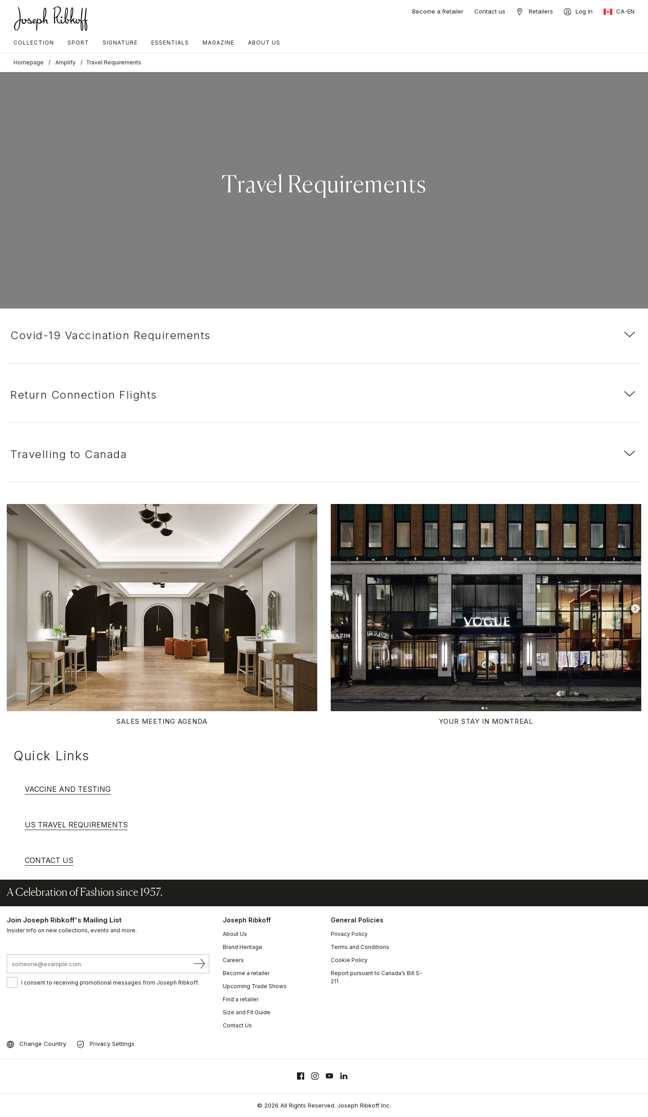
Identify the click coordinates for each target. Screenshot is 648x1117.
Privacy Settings (112, 1043)
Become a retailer (246, 973)
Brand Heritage (242, 947)
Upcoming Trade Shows (255, 986)
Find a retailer (240, 999)
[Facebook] (300, 1076)
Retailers (541, 11)
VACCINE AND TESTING (68, 789)
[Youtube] (329, 1076)
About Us (235, 934)
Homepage (29, 62)
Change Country (42, 1043)
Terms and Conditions (360, 947)
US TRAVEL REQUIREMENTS (76, 824)
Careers (233, 960)
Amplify (65, 62)
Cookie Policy (349, 960)
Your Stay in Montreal (486, 721)
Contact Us (237, 1025)
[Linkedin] (343, 1076)
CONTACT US (49, 860)
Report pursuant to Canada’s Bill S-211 (376, 977)
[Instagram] (315, 1076)
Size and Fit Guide (246, 1012)
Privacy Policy (349, 934)
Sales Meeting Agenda (162, 721)
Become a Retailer (438, 11)
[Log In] (578, 11)
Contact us (489, 11)
